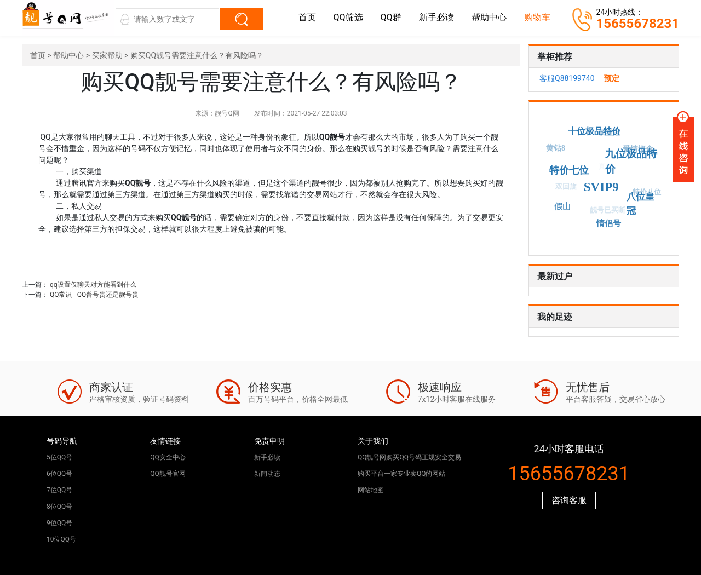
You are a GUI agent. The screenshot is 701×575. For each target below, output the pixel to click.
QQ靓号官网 (168, 474)
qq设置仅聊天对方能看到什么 (93, 285)
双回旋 (565, 187)
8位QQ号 (59, 506)
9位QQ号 (59, 523)
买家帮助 (107, 55)
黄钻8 (555, 149)
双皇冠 (608, 133)
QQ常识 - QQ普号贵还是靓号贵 (94, 294)
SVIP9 (602, 186)
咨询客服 (569, 500)
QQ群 (391, 17)
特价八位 (646, 192)
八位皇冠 (641, 203)
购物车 (537, 17)
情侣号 (609, 223)
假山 (563, 206)
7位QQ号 (59, 490)
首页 (307, 17)
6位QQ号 (59, 474)
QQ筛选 (348, 17)
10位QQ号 (61, 539)
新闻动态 (267, 474)
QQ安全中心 (168, 457)
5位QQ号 (59, 457)
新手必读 (436, 17)
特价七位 (571, 169)
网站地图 (371, 490)
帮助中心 (489, 17)
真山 (603, 168)
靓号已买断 (606, 211)
